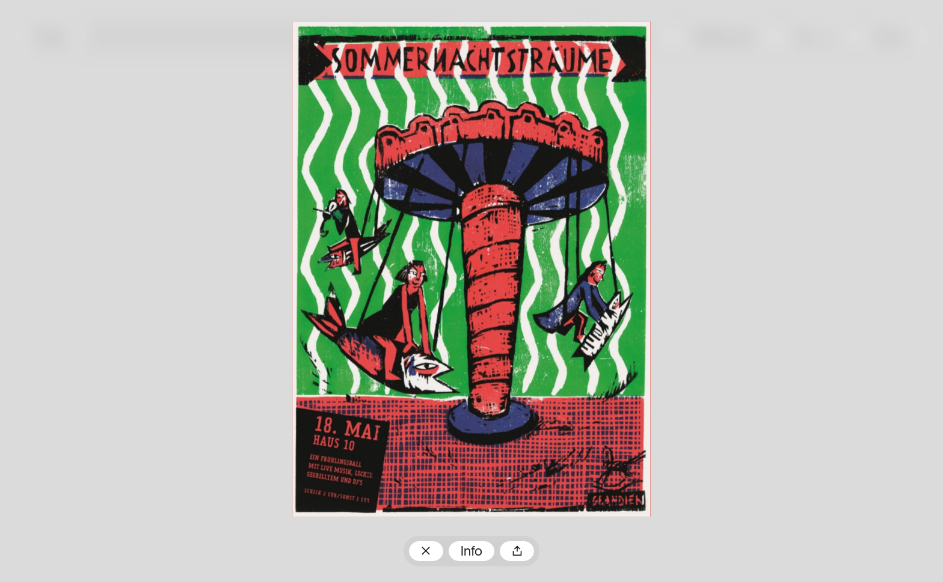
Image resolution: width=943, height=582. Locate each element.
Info (471, 552)
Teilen (517, 551)
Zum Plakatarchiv (426, 551)
